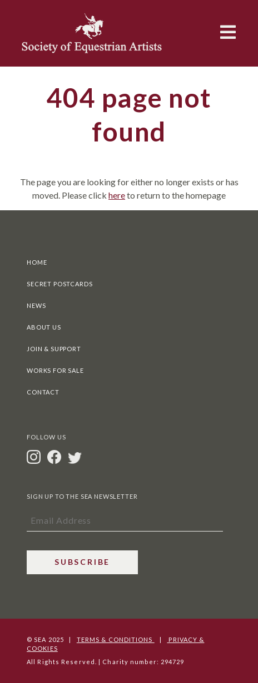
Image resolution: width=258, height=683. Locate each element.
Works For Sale (55, 370)
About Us (44, 327)
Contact (43, 392)
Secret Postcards (59, 283)
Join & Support (54, 348)
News (36, 305)
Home (37, 262)
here (116, 195)
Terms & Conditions (116, 639)
